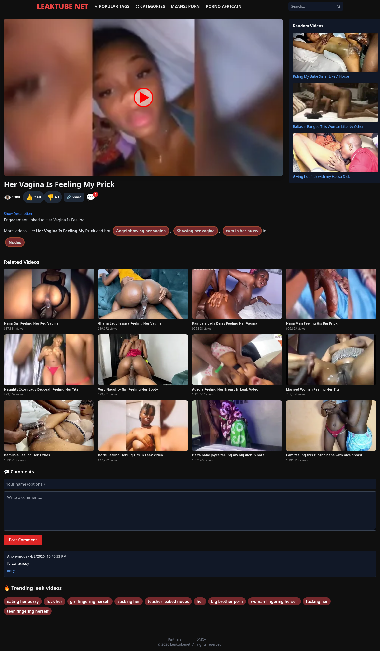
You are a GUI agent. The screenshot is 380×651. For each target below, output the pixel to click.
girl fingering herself (90, 601)
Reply (11, 571)
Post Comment (23, 540)
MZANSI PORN (185, 6)
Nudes (15, 242)
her (200, 601)
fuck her (54, 601)
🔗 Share (74, 197)
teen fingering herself (28, 611)
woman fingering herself (274, 601)
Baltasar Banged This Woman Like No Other (328, 126)
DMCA (201, 639)
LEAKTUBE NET (62, 6)
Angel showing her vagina (141, 230)
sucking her (128, 601)
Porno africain (224, 6)
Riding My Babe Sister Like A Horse (321, 76)
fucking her (317, 601)
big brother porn (227, 601)
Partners (175, 639)
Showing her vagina (196, 230)
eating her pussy (23, 601)
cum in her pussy (242, 230)
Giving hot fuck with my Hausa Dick (321, 176)
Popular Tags (111, 6)
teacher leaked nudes (168, 601)
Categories (150, 6)
